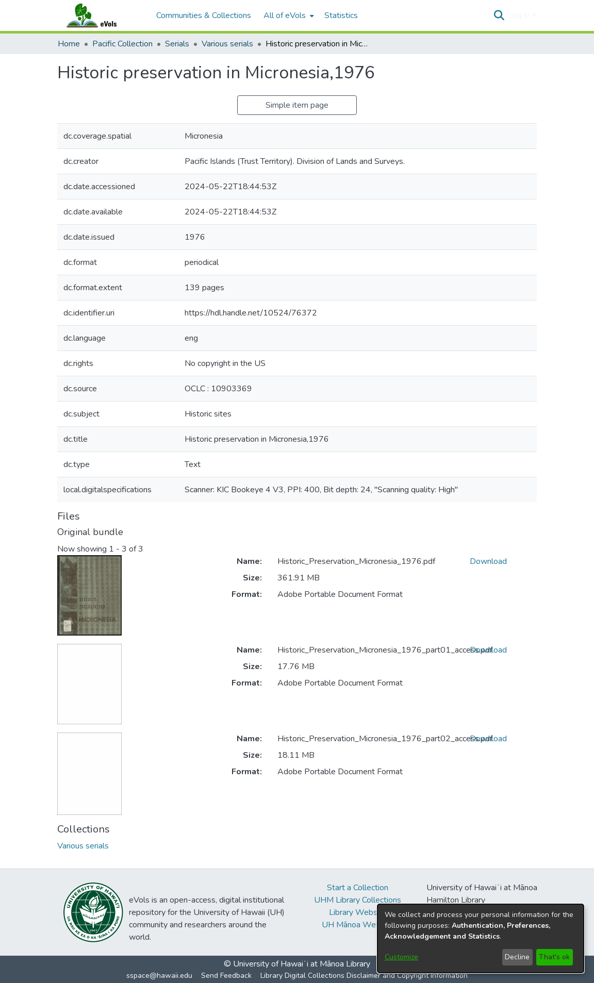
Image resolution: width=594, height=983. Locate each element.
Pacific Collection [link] (122, 43)
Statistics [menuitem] (341, 15)
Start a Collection (357, 887)
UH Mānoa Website (358, 924)
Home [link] (69, 43)
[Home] (101, 15)
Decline (517, 957)
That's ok (554, 957)
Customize (401, 957)
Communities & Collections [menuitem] (203, 15)
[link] (83, 846)
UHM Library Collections (357, 900)
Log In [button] (520, 15)
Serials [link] (177, 43)
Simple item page (297, 105)
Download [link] (488, 561)
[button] (498, 15)
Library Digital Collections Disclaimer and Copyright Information (364, 975)
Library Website (358, 912)
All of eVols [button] (284, 15)
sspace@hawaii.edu (159, 975)
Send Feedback (226, 975)
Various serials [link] (227, 43)
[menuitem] (287, 15)
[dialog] (480, 938)
